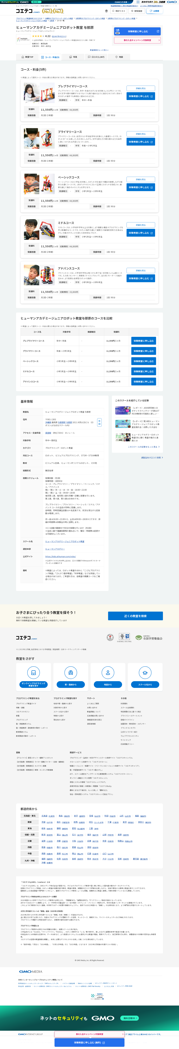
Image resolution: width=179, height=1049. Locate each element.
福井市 (95, 835)
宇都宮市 (65, 822)
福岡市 (49, 859)
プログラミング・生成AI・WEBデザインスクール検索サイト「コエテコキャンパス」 (102, 757)
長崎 (74, 858)
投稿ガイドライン (127, 719)
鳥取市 (49, 854)
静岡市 (64, 828)
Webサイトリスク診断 (85, 983)
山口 (104, 853)
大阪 (74, 840)
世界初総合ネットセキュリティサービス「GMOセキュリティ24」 (38, 983)
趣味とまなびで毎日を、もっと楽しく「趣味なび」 (89, 790)
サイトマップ (126, 740)
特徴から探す (59, 715)
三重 (91, 828)
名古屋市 (81, 828)
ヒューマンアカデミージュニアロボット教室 (64, 541)
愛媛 (74, 847)
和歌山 (121, 840)
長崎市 (80, 859)
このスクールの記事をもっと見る (142, 446)
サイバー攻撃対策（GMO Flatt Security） (88, 986)
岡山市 (80, 854)
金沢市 (80, 835)
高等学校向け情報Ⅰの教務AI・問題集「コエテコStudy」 (91, 786)
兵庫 (89, 840)
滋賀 (43, 840)
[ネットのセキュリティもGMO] (21, 2)
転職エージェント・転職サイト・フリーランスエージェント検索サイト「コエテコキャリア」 (105, 766)
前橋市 (81, 822)
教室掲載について (94, 711)
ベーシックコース (69, 177)
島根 (59, 853)
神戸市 (95, 841)
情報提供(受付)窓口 (94, 719)
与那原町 (62, 422)
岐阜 (43, 828)
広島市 (95, 854)
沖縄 (43, 862)
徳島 (43, 847)
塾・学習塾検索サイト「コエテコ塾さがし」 (86, 770)
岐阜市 (49, 828)
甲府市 (110, 835)
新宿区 (130, 822)
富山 (59, 834)
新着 (17, 715)
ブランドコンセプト (128, 728)
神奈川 (141, 822)
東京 (125, 822)
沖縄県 (48, 422)
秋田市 (112, 816)
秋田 (106, 815)
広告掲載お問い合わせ (95, 715)
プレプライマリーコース (73, 86)
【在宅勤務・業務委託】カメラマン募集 (31, 766)
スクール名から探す (61, 711)
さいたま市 (99, 822)
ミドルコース (66, 223)
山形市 (127, 816)
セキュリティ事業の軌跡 (124, 986)
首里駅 (48, 432)
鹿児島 (136, 858)
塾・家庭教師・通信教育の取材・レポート (32, 728)
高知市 (95, 847)
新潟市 (49, 835)
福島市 (143, 816)
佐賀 (59, 858)
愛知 (74, 828)
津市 (96, 828)
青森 (61, 815)
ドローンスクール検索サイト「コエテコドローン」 (89, 762)
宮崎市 (125, 859)
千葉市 (115, 822)
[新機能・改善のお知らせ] (106, 11)
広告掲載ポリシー (127, 744)
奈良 (104, 840)
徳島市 (49, 847)
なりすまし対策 (109, 986)
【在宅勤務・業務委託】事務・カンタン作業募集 (34, 770)
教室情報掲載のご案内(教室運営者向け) (124, 6)
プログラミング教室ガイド (26, 703)
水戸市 (49, 822)
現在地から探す (59, 719)
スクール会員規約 (127, 707)
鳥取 (43, 853)
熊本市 (95, 859)
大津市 (49, 841)
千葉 (109, 822)
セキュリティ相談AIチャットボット (106, 983)
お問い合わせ (92, 707)
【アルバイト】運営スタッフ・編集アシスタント (34, 757)
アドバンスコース (69, 268)
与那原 (69, 422)
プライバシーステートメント (131, 715)
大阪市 (80, 841)
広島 (89, 853)
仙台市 (97, 816)
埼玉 (91, 822)
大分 (104, 858)
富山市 (64, 835)
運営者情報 (91, 724)
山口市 (110, 854)
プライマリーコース (70, 132)
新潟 (43, 834)
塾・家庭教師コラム (23, 724)
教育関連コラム (22, 732)
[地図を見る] (99, 422)
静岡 (59, 828)
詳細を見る (141, 88)
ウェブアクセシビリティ (130, 736)
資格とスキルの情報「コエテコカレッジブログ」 (88, 782)
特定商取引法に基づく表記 (131, 711)
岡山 (74, 853)
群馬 (76, 822)
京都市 (64, 841)
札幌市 (51, 816)
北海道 (44, 815)
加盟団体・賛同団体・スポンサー (133, 724)
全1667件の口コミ (59, 36)
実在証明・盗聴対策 (24, 986)
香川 (59, 847)
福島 (137, 815)
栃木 (59, 822)
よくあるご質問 (93, 703)
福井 (89, 834)
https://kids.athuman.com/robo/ (60, 556)
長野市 (125, 835)
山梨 (104, 834)
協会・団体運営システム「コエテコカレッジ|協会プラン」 (92, 794)
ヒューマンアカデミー (55, 548)
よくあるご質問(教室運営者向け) (151, 6)
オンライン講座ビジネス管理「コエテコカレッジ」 (89, 778)
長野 (120, 834)
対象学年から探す (60, 707)
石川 (74, 834)
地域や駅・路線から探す (63, 703)
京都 (59, 840)
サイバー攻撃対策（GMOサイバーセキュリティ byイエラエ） (53, 986)
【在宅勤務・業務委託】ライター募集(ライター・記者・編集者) (40, 762)
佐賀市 (64, 859)
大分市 (110, 859)
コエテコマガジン (23, 711)
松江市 (64, 854)
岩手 (76, 815)
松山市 (80, 847)
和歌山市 (128, 841)
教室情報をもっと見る (98, 50)
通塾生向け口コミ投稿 (151, 457)
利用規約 (124, 703)
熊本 (89, 858)
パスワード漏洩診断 (68, 983)
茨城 (43, 822)
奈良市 (110, 841)
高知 (89, 847)
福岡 (43, 858)
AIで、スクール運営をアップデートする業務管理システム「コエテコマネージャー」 (101, 774)
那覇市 (49, 863)
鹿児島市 (144, 859)
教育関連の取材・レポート (26, 736)
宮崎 (120, 858)
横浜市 (148, 822)
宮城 (91, 815)
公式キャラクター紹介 (129, 732)
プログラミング (22, 719)
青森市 (66, 816)
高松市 (64, 847)
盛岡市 (82, 816)
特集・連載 (20, 707)
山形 (122, 815)
